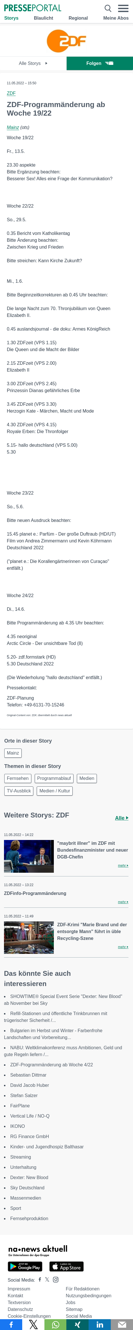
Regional (78, 18)
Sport (15, 1208)
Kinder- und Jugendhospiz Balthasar (47, 1146)
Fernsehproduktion (29, 1218)
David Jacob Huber (29, 1085)
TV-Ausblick (19, 790)
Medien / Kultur (54, 790)
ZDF (11, 93)
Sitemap (74, 1309)
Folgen (100, 63)
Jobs (70, 1302)
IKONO (17, 1126)
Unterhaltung (23, 1167)
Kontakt (15, 1295)
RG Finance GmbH (29, 1136)
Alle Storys (33, 63)
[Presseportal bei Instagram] (54, 1279)
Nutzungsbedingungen (88, 1295)
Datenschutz (20, 1309)
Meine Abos (116, 18)
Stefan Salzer (24, 1095)
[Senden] (122, 1324)
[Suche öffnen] (108, 9)
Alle (121, 818)
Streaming (20, 1157)
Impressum (19, 1288)
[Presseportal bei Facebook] (38, 1280)
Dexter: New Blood (29, 1177)
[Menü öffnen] (123, 9)
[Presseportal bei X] (45, 1280)
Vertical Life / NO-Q (30, 1116)
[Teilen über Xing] (77, 1324)
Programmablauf (54, 778)
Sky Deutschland (27, 1187)
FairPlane (20, 1105)
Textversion (19, 1302)
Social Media (79, 1316)
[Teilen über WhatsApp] (55, 1324)
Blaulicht (43, 18)
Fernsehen (18, 778)
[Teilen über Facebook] (11, 1324)
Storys (11, 18)
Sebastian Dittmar (28, 1075)
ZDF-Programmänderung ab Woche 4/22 (51, 1064)
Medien (86, 778)
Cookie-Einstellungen (29, 1316)
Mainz (13, 127)
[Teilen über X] (33, 1324)
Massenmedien (25, 1198)
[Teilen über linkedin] (100, 1324)
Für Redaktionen (82, 1288)
